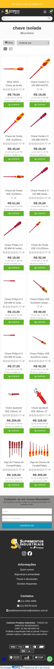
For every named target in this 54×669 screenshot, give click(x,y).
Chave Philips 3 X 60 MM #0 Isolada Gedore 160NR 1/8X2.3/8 (14, 247)
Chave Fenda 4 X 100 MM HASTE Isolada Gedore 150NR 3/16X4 (40, 138)
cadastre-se (37, 4)
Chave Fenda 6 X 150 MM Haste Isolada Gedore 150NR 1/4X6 (40, 192)
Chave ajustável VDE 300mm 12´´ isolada (40, 410)
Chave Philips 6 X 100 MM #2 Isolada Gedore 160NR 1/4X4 (13, 301)
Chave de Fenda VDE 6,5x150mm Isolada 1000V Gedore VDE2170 (40, 247)
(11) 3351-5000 (27, 601)
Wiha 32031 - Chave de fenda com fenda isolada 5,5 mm (13, 84)
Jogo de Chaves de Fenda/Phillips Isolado (14, 464)
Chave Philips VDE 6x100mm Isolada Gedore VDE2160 (39, 301)
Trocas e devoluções (27, 579)
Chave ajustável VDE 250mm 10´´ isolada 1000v (14, 410)
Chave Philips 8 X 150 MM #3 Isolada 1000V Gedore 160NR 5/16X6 (13, 355)
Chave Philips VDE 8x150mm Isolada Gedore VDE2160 (39, 355)
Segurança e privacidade (27, 574)
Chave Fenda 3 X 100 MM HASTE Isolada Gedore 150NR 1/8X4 (40, 84)
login (26, 4)
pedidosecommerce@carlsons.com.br (27, 610)
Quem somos (27, 569)
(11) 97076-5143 (27, 606)
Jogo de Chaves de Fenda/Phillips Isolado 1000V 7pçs (40, 464)
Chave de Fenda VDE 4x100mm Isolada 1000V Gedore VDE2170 (14, 192)
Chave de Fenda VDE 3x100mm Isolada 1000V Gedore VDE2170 (14, 138)
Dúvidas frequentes (27, 584)
